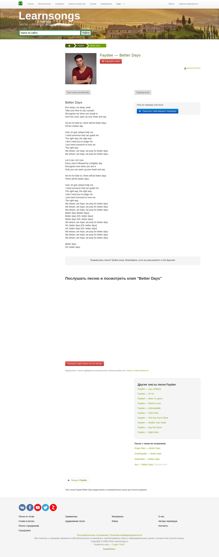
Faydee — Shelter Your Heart (152, 422)
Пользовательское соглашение (92, 535)
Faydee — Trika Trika (148, 413)
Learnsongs (49, 16)
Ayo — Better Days (144, 464)
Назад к (77, 480)
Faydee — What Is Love (149, 403)
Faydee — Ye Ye (146, 393)
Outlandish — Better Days (147, 459)
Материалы (117, 516)
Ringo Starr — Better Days (147, 448)
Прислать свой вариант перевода (157, 111)
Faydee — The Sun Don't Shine (153, 418)
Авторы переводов (167, 521)
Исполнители (44, 4)
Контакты (163, 526)
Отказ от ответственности (137, 371)
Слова (93, 4)
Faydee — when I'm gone (150, 398)
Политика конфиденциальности (126, 535)
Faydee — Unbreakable (149, 408)
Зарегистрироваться (188, 4)
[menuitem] (30, 4)
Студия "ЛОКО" (118, 544)
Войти (171, 4)
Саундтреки (25, 530)
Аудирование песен (75, 521)
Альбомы (59, 4)
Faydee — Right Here (148, 432)
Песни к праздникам (29, 526)
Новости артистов (77, 4)
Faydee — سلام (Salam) (149, 389)
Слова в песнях (26, 521)
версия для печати (192, 68)
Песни (31, 4)
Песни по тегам (26, 516)
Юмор (115, 521)
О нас (161, 516)
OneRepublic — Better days (148, 453)
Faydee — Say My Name (150, 427)
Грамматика (106, 4)
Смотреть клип (111, 61)
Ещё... (120, 4)
